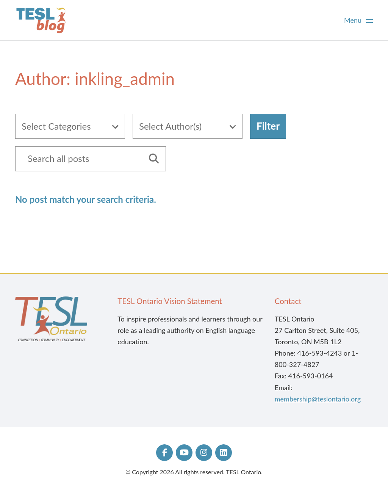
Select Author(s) (170, 126)
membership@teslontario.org (318, 399)
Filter (268, 126)
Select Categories (56, 126)
